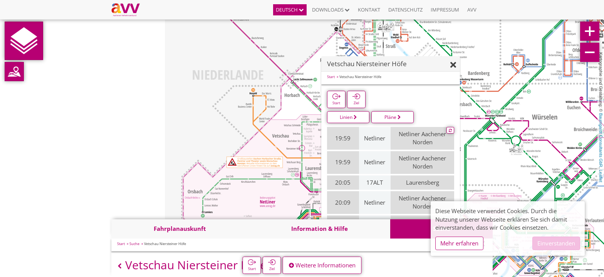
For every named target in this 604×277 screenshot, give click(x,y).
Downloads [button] (331, 9)
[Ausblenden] (453, 65)
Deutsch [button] (290, 9)
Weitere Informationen (322, 265)
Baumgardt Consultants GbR (601, 140)
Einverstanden (556, 243)
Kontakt (369, 9)
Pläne (392, 117)
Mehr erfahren (459, 243)
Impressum (445, 9)
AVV (471, 9)
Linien (348, 117)
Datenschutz (405, 9)
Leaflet (601, 176)
